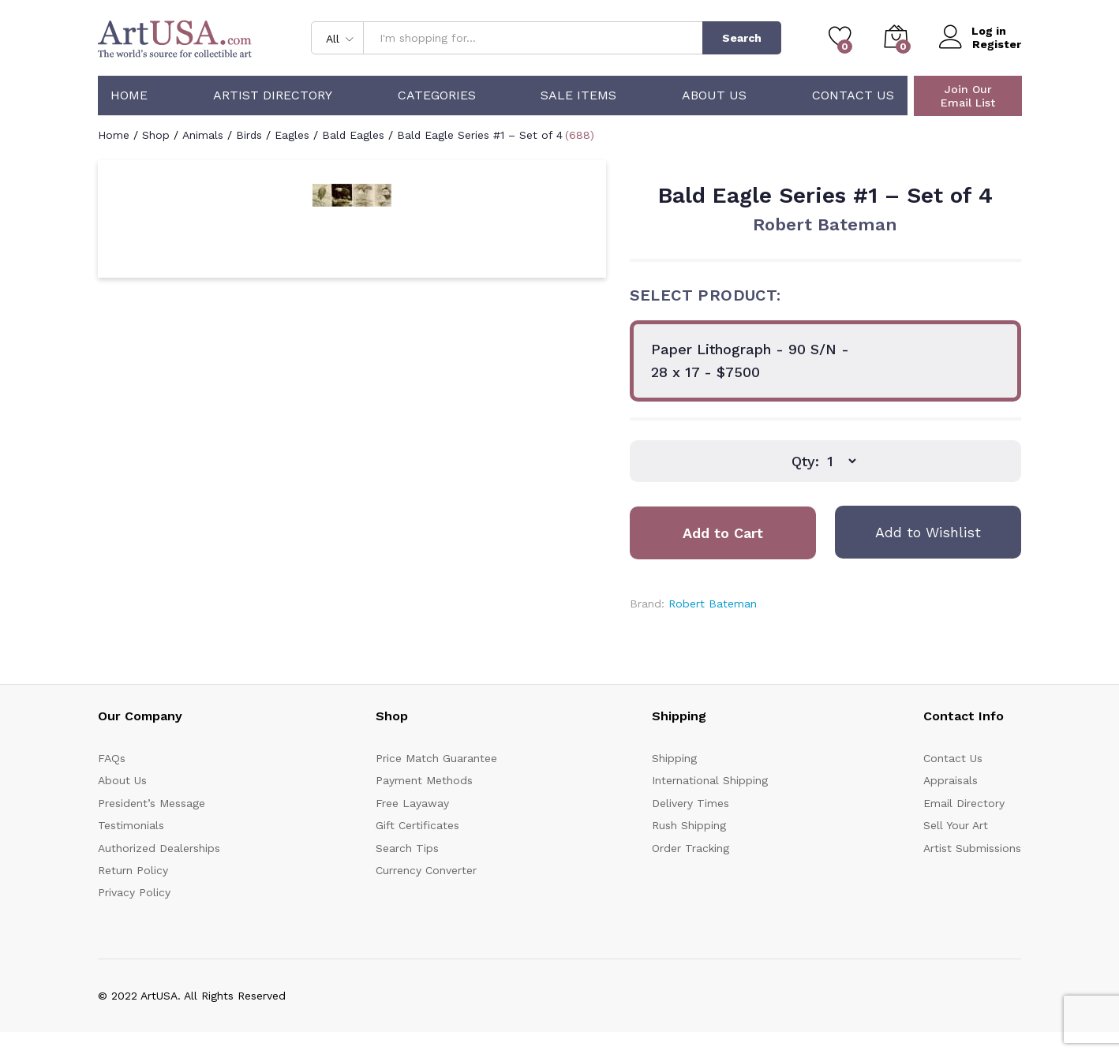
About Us (714, 95)
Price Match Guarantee (436, 758)
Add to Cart (723, 533)
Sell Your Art (955, 825)
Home (129, 95)
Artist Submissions (972, 848)
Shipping (674, 758)
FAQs (111, 758)
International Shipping (710, 780)
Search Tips (407, 848)
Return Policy (133, 870)
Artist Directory (272, 95)
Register (996, 44)
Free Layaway (412, 803)
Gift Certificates (417, 825)
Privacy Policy (134, 892)
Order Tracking (690, 848)
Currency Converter (426, 870)
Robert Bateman (825, 224)
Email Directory (964, 803)
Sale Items (578, 95)
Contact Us (853, 95)
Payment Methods (424, 780)
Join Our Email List (968, 96)
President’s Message (151, 803)
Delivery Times (690, 803)
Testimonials (131, 825)
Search (742, 38)
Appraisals (950, 780)
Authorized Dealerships (159, 848)
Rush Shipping (689, 825)
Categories (437, 95)
